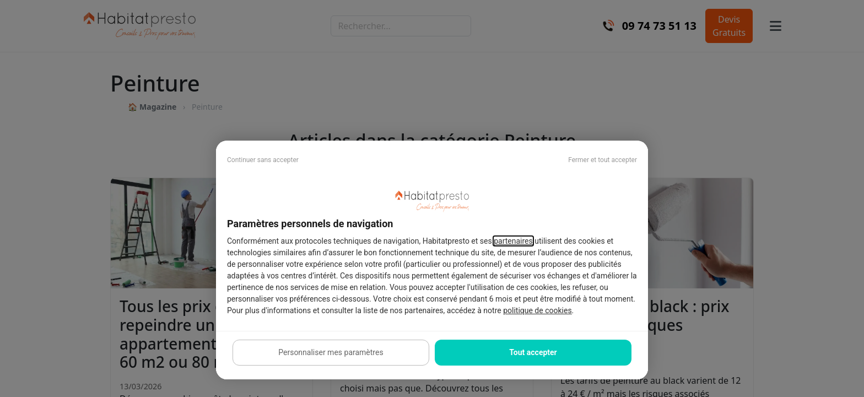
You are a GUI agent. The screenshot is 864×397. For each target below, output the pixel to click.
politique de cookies (537, 310)
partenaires (513, 241)
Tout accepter (533, 352)
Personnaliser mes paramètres (330, 352)
